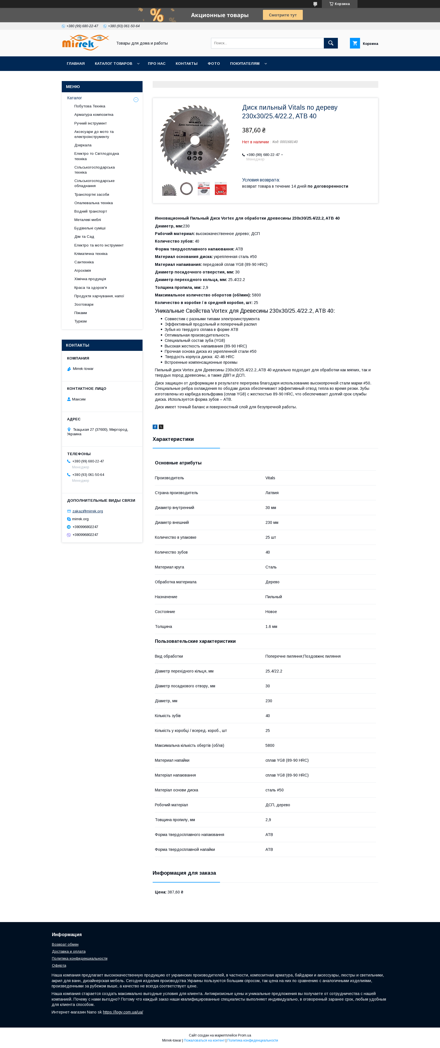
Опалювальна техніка (93, 203)
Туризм (80, 321)
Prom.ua (244, 1035)
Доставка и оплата (69, 951)
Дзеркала (82, 145)
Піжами (80, 313)
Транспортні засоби (91, 194)
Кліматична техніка (90, 254)
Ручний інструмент (90, 123)
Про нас (157, 63)
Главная (76, 63)
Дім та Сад (84, 236)
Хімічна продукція (90, 279)
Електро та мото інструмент (98, 245)
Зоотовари (83, 304)
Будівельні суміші (90, 228)
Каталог (74, 98)
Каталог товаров (113, 63)
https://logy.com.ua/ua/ (123, 1012)
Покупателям (245, 63)
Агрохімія (82, 270)
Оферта (59, 965)
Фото (214, 63)
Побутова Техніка (89, 106)
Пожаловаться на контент (204, 1040)
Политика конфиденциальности (79, 958)
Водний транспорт (90, 211)
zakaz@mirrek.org (87, 511)
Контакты (187, 63)
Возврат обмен (65, 944)
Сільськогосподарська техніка (94, 169)
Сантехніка (84, 262)
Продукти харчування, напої (99, 296)
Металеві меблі (87, 220)
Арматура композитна (93, 114)
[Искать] (331, 43)
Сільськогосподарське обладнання (94, 183)
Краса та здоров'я (90, 287)
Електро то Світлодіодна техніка (96, 156)
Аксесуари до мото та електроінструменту (94, 134)
